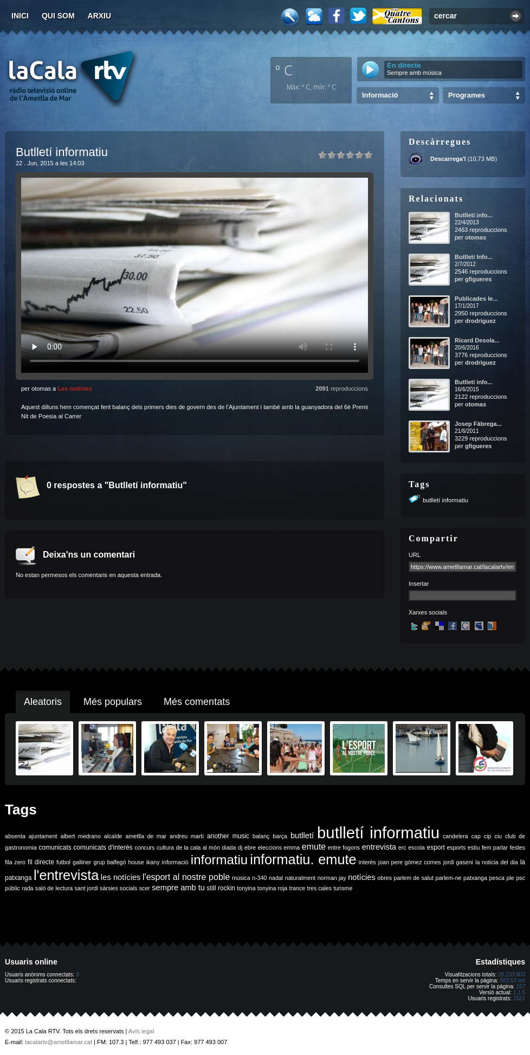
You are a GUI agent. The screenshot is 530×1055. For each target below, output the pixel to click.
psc (520, 878)
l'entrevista (66, 875)
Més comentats (197, 701)
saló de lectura (54, 888)
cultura (165, 847)
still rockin (220, 888)
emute (314, 846)
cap (476, 836)
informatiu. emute (303, 859)
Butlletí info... (474, 215)
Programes (466, 95)
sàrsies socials (118, 888)
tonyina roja (272, 888)
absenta (15, 836)
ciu (498, 836)
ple (510, 878)
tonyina (246, 888)
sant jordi (86, 888)
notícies (362, 877)
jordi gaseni (458, 862)
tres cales (319, 888)
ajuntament (43, 836)
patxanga (475, 878)
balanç (261, 836)
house (136, 862)
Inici (20, 15)
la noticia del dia (496, 862)
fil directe (41, 862)
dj (240, 847)
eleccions (270, 847)
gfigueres (478, 279)
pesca (497, 878)
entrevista (379, 847)
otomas (475, 237)
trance (297, 888)
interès (367, 862)
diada (229, 847)
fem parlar (495, 847)
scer (144, 888)
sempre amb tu (178, 887)
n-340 (259, 878)
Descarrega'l (448, 159)
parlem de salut (414, 878)
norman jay (332, 878)
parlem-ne (449, 878)
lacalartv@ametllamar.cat (58, 1042)
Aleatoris (43, 701)
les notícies (121, 877)
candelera (455, 836)
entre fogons (344, 847)
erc (402, 847)
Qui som (58, 15)
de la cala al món (198, 847)
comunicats (55, 847)
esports (456, 847)
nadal (276, 878)
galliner (82, 862)
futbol (63, 862)
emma (292, 847)
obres (384, 878)
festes (517, 847)
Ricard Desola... (477, 340)
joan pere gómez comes (409, 862)
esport (435, 847)
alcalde (113, 836)
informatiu (219, 859)
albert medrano (81, 836)
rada (27, 888)
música (241, 878)
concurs (144, 847)
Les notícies (74, 388)
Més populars (112, 701)
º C (284, 70)
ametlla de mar (145, 836)
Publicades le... (476, 298)
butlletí (302, 835)
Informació (380, 95)
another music (228, 836)
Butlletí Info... (474, 257)
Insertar (419, 583)
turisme (342, 888)
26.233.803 (511, 975)
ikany (153, 862)
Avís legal (141, 1031)
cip (488, 836)
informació (175, 862)
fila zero (15, 862)
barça (280, 836)
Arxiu (100, 15)
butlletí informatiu (445, 500)
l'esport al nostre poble (186, 877)
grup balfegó (109, 862)
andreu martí (187, 836)
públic (12, 888)
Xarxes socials (428, 612)
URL (415, 555)
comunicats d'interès (102, 847)
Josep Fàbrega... (478, 423)
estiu (474, 847)
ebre (250, 847)
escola (416, 847)
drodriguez (480, 321)
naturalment (300, 878)
